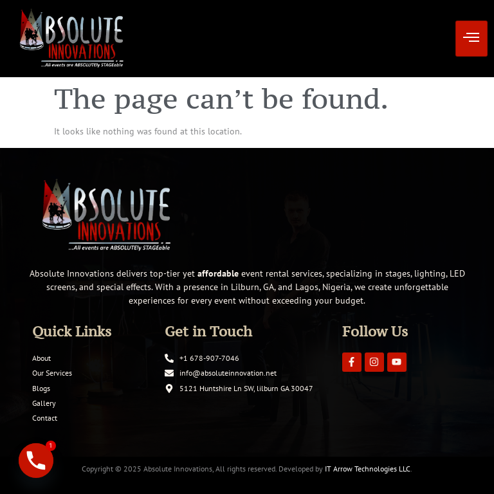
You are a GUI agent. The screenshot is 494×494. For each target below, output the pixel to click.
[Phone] (36, 460)
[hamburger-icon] (471, 39)
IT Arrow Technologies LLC (367, 468)
